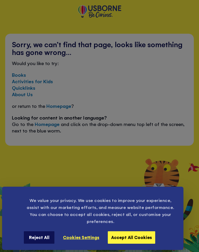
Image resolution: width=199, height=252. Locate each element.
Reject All (39, 237)
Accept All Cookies (131, 237)
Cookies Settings (81, 237)
